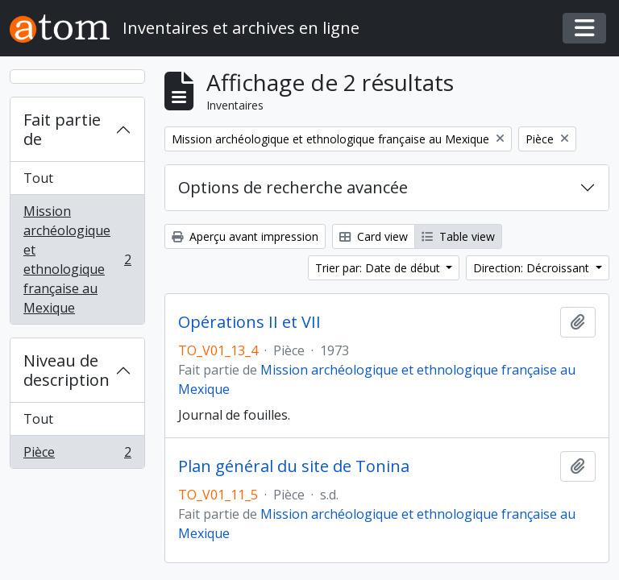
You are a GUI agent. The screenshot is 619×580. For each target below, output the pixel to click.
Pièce (77, 455)
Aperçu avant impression (245, 236)
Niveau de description (66, 370)
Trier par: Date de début (379, 268)
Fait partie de (62, 129)
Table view (458, 236)
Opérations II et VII (249, 322)
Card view (373, 236)
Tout (38, 178)
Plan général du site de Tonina (293, 466)
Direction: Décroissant (532, 268)
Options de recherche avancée (293, 187)
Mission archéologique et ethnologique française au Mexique (77, 259)
